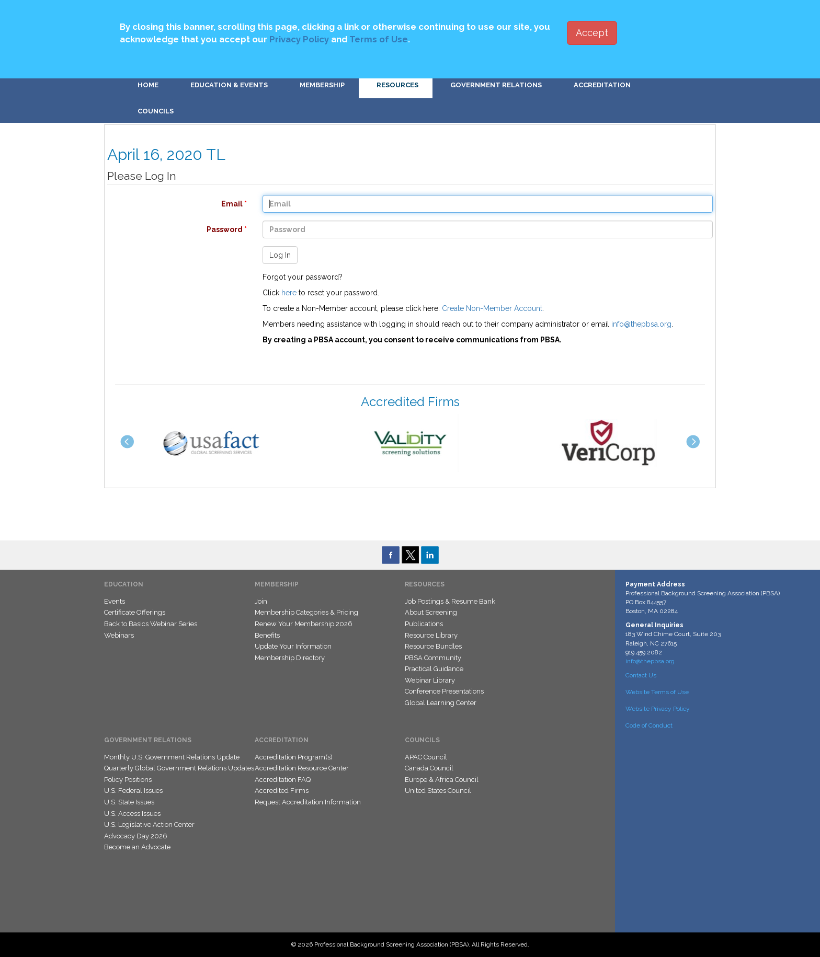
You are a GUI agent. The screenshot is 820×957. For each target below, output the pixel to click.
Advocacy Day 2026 (135, 836)
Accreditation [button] (602, 85)
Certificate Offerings (134, 612)
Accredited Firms (282, 790)
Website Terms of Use (657, 692)
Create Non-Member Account (492, 308)
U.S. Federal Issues (133, 790)
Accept (592, 32)
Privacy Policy (299, 39)
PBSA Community (433, 658)
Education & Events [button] (229, 85)
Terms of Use (378, 39)
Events (114, 601)
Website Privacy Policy (657, 708)
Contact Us (640, 675)
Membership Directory (290, 658)
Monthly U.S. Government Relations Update (172, 757)
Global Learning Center (440, 703)
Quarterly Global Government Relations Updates (179, 768)
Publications (424, 624)
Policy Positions (128, 779)
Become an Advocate (137, 847)
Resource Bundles (433, 646)
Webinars (119, 635)
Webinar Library (430, 680)
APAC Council (426, 757)
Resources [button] (397, 85)
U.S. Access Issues (132, 813)
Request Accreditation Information (308, 802)
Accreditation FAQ (283, 779)
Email (171, 204)
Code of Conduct (649, 725)
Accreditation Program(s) (294, 757)
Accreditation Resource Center (302, 768)
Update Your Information (293, 646)
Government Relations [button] (496, 85)
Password (171, 229)
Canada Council (429, 768)
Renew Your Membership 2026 (303, 624)
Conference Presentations (444, 691)
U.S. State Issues (129, 802)
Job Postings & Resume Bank (450, 601)
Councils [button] (156, 111)
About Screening (431, 612)
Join (261, 601)
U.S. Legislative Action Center (149, 824)
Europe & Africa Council (442, 779)
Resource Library (431, 635)
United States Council (438, 790)
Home (148, 85)
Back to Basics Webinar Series (150, 624)
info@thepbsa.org (641, 324)
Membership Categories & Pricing (306, 612)
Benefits (267, 635)
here (289, 293)
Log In (280, 255)
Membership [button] (322, 85)
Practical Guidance (434, 669)
